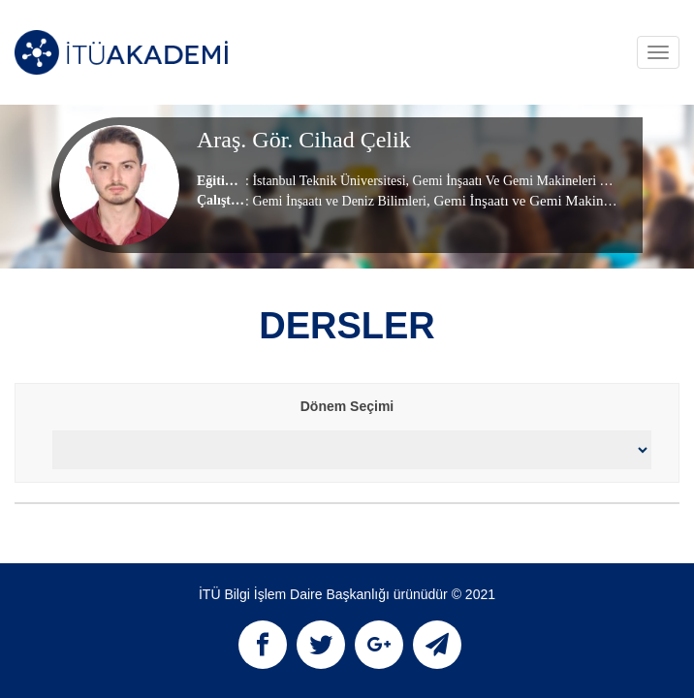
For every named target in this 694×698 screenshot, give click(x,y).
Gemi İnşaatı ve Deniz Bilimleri (339, 201)
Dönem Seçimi (347, 406)
